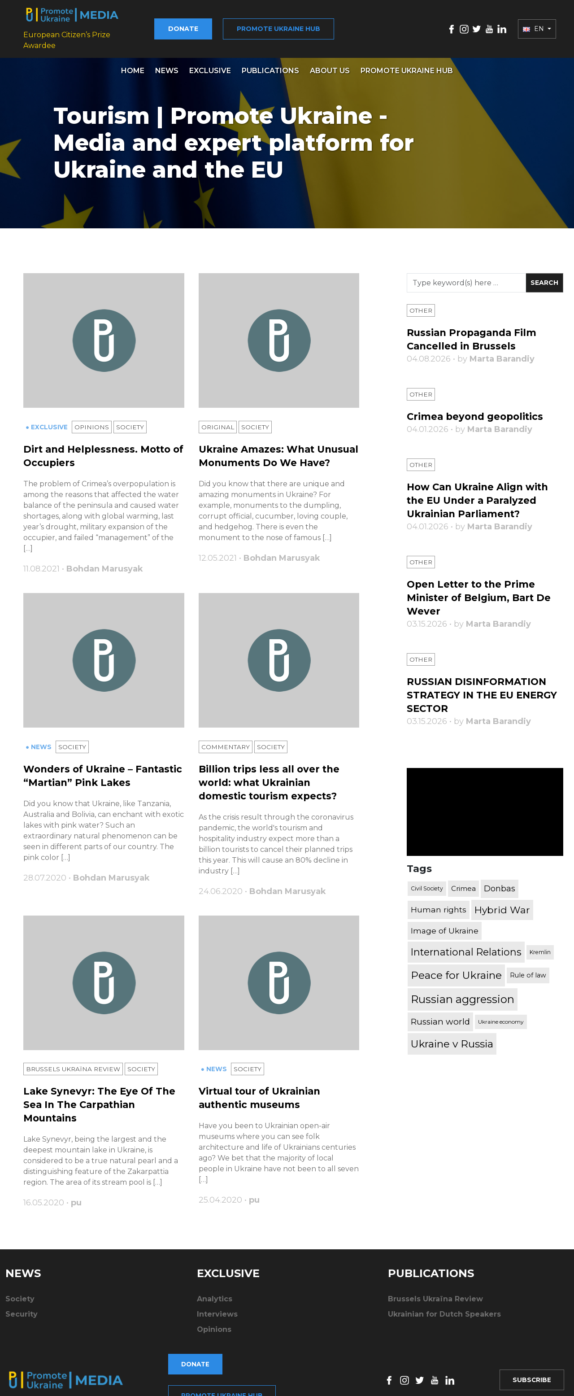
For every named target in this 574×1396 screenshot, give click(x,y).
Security (21, 1313)
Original (218, 422)
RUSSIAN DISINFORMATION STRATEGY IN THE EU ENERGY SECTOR (478, 688)
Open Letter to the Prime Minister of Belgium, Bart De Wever (482, 591)
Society (131, 422)
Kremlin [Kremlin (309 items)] (540, 945)
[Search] (466, 276)
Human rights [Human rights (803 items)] (438, 903)
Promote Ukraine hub (290, 26)
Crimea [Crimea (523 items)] (463, 882)
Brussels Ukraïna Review (75, 1068)
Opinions (92, 422)
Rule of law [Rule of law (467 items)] (528, 969)
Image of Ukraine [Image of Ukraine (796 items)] (444, 924)
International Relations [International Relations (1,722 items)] (466, 946)
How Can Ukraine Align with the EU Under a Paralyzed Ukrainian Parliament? (481, 494)
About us (330, 64)
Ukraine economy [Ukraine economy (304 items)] (501, 1015)
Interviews (217, 1313)
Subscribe (530, 1363)
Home (132, 64)
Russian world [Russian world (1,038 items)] (440, 1015)
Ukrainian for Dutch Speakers (444, 1313)
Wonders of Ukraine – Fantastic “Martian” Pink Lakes (88, 780)
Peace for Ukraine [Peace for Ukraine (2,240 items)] (456, 969)
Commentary (226, 745)
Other (421, 304)
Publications (270, 64)
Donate (195, 26)
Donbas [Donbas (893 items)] (499, 882)
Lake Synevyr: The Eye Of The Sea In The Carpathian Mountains (100, 1104)
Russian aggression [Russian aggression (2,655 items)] (462, 992)
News (166, 64)
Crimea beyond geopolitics (477, 410)
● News (39, 745)
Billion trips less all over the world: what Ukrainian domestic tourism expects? (271, 780)
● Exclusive (48, 422)
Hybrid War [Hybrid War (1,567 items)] (502, 903)
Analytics (214, 1298)
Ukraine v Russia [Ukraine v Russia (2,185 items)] (452, 1037)
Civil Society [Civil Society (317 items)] (427, 882)
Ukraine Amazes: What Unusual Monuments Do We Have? (273, 457)
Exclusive (210, 64)
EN (534, 26)
